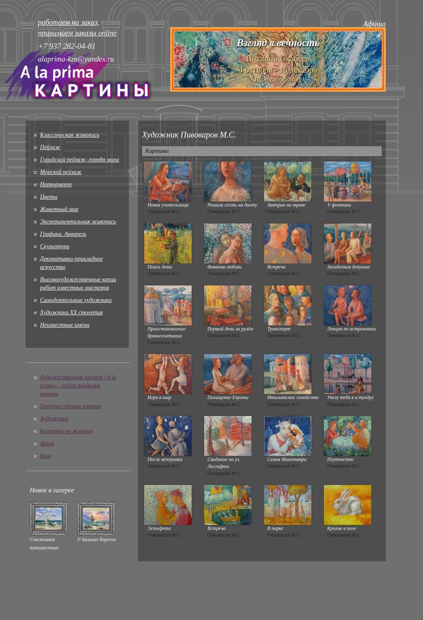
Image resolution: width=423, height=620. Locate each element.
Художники (54, 419)
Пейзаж (50, 147)
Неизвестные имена (64, 325)
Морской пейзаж (61, 172)
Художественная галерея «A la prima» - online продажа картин (78, 385)
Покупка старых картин (70, 406)
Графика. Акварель (63, 234)
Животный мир (59, 209)
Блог (45, 456)
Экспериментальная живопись (78, 222)
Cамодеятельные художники (76, 300)
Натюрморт (55, 184)
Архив (47, 443)
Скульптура (54, 246)
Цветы (48, 197)
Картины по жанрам (66, 431)
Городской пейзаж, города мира (79, 160)
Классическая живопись (70, 135)
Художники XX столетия (71, 312)
